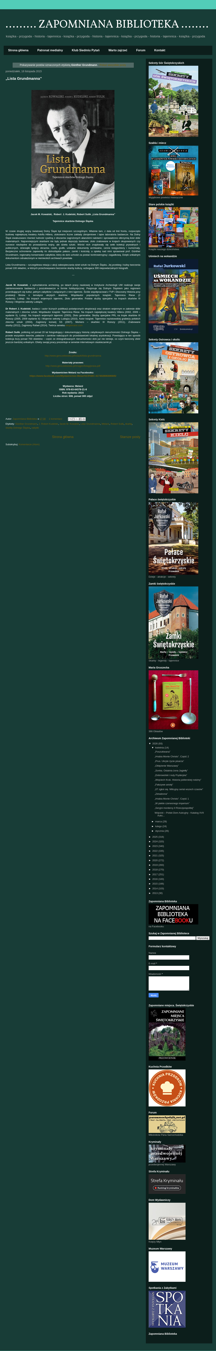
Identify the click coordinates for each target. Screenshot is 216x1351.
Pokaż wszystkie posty (113, 64)
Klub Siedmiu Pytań (86, 50)
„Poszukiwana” (162, 751)
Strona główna (18, 50)
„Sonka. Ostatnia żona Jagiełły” (171, 770)
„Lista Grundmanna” (24, 78)
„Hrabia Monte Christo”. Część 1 (172, 798)
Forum (140, 50)
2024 (155, 841)
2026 (155, 743)
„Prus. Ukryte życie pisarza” (169, 761)
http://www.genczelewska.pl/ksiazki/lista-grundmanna (73, 355)
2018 (155, 869)
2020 (155, 860)
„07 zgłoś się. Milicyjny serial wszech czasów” (179, 789)
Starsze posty (130, 437)
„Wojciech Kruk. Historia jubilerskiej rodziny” (178, 779)
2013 (155, 893)
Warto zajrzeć (117, 50)
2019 (155, 865)
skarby (128, 423)
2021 (155, 855)
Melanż (105, 423)
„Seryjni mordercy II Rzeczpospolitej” (174, 808)
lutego (158, 826)
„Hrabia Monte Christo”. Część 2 (172, 756)
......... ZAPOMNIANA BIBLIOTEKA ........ (107, 24)
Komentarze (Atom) (29, 444)
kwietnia (160, 747)
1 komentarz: (56, 418)
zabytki (35, 427)
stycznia (160, 831)
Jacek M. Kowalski (69, 423)
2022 (155, 851)
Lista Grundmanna (90, 423)
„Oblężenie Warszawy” (167, 765)
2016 (155, 879)
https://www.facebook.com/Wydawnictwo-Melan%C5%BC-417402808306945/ (73, 375)
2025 (155, 836)
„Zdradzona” (161, 793)
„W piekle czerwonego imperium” (172, 803)
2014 (155, 888)
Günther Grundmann (26, 423)
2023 (155, 846)
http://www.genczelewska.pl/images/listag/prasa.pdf (73, 365)
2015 (155, 883)
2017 (155, 874)
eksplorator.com (74, 325)
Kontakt (159, 50)
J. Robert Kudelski (48, 423)
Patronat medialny (50, 50)
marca (159, 821)
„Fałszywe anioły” (164, 784)
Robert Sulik (117, 423)
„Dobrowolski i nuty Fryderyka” (171, 775)
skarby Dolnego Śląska (18, 427)
